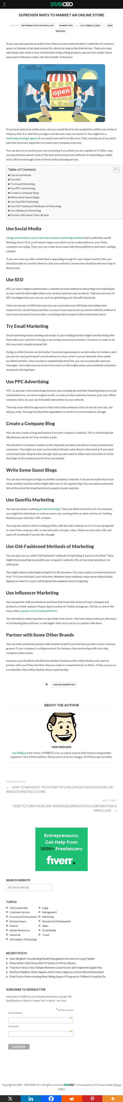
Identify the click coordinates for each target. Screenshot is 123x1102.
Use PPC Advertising (22, 188)
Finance (14, 925)
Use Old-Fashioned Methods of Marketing (35, 206)
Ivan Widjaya (19, 752)
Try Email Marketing (22, 183)
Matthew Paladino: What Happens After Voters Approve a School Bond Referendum (57, 972)
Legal (45, 907)
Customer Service (20, 912)
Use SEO (15, 179)
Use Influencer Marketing (25, 210)
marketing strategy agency (22, 138)
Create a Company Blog (24, 192)
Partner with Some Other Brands (29, 215)
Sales (45, 925)
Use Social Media (20, 175)
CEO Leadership (19, 907)
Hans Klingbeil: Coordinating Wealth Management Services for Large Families (52, 958)
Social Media (49, 930)
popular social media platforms (38, 610)
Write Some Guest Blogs (25, 197)
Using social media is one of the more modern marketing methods (45, 237)
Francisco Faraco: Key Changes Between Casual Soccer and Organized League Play (56, 967)
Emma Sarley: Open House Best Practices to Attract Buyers (43, 963)
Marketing (66, 25)
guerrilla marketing (48, 509)
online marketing (64, 684)
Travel (45, 934)
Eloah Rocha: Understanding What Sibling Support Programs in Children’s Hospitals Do (58, 976)
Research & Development (56, 921)
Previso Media (104, 1084)
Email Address (39, 1013)
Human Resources (20, 930)
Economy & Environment (23, 916)
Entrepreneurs (18, 921)
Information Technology (37, 25)
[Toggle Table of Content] (115, 170)
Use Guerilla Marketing (24, 201)
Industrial (15, 934)
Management (49, 912)
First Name (39, 1026)
